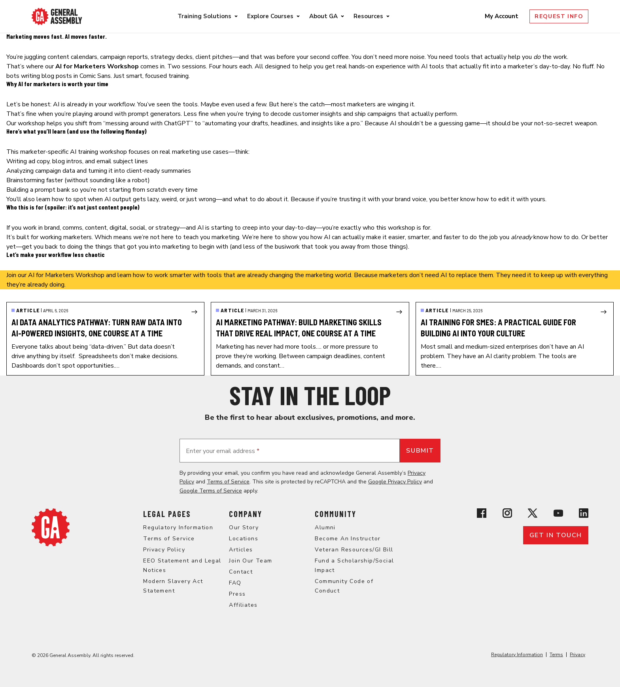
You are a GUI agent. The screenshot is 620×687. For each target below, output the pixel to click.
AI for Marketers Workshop (66, 275)
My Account (502, 16)
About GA (323, 16)
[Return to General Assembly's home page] (51, 527)
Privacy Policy (164, 549)
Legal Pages (167, 514)
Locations (243, 538)
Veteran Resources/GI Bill (354, 549)
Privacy (577, 654)
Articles (241, 549)
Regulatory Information (178, 527)
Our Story (244, 527)
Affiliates (243, 605)
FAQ (235, 583)
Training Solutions (204, 16)
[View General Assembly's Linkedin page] (583, 513)
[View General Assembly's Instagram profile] (507, 513)
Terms (556, 654)
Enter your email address (222, 451)
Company (245, 514)
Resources (368, 16)
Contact (241, 572)
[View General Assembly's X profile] (532, 513)
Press (237, 594)
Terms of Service (228, 481)
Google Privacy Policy (395, 481)
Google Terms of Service (211, 490)
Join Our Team (250, 560)
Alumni (325, 527)
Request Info (559, 16)
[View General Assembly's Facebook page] (481, 513)
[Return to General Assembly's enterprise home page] (57, 16)
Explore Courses (270, 16)
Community (335, 514)
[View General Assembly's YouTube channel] (558, 513)
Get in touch (555, 535)
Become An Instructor (347, 538)
